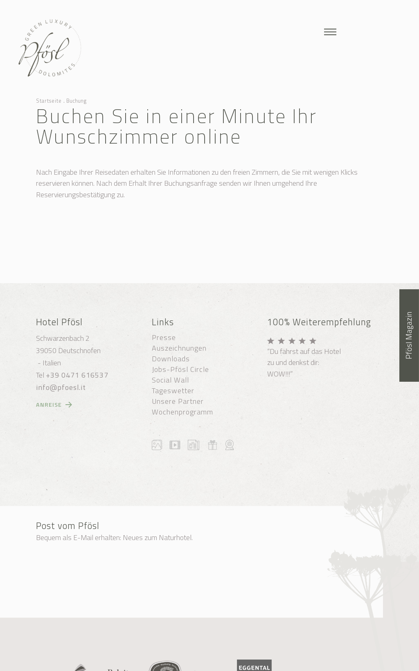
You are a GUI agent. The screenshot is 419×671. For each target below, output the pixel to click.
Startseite (49, 101)
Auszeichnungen (179, 348)
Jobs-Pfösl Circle (180, 369)
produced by (277, 663)
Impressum (320, 653)
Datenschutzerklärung (143, 663)
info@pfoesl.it (61, 387)
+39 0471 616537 (77, 375)
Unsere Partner (178, 401)
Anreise (49, 404)
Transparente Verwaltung (211, 663)
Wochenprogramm (182, 412)
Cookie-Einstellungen (271, 653)
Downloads (171, 359)
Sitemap (224, 653)
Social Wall (170, 380)
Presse (164, 337)
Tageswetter (173, 390)
